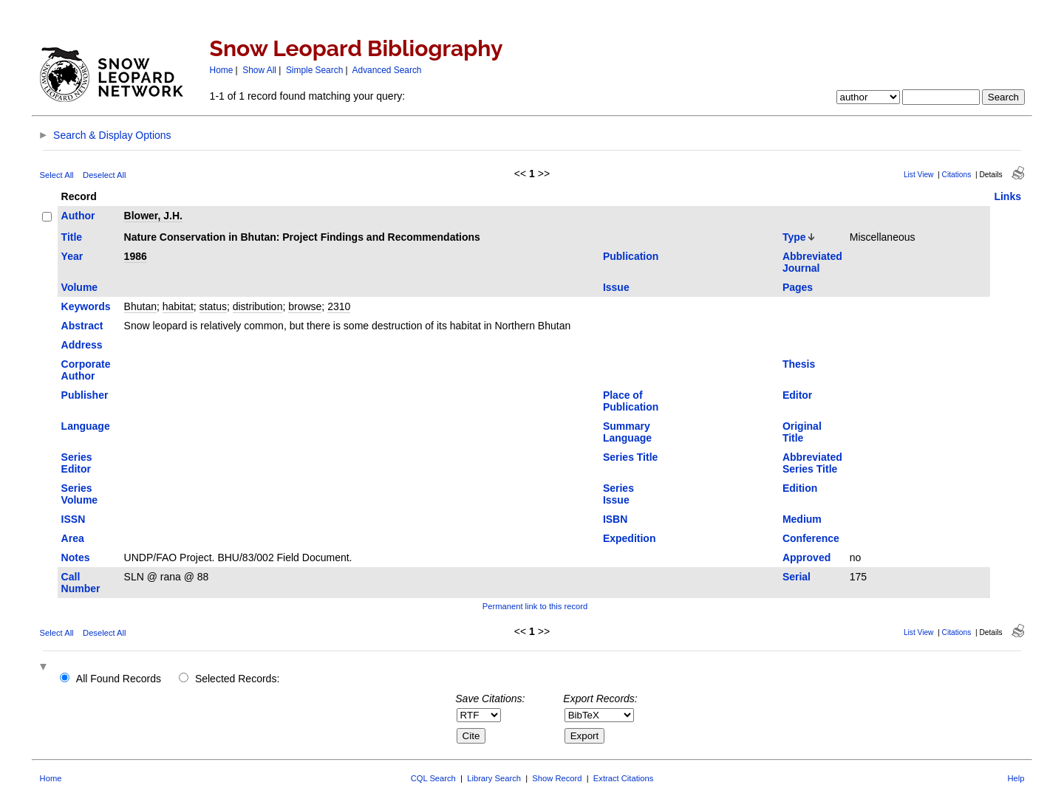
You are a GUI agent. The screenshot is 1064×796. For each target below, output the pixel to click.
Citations (957, 175)
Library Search (494, 778)
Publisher (85, 395)
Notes (75, 557)
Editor (797, 395)
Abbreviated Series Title (812, 463)
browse (304, 306)
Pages (797, 287)
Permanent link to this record (534, 606)
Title (72, 237)
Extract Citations (623, 778)
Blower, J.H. (153, 216)
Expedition (629, 538)
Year (72, 256)
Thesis (798, 364)
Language (85, 426)
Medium (802, 519)
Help (1015, 778)
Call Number (80, 582)
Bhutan (140, 306)
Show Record (557, 778)
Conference (810, 538)
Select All (57, 175)
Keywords (86, 306)
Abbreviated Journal (812, 262)
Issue (616, 287)
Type (794, 237)
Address (82, 345)
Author (78, 216)
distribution (258, 306)
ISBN (615, 519)
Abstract (82, 326)
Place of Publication (630, 401)
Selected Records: (237, 679)
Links (1007, 196)
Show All (259, 70)
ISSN (73, 519)
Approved (806, 557)
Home (221, 70)
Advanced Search (387, 70)
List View (919, 175)
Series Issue (618, 494)
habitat (178, 306)
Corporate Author (86, 370)
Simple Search (314, 70)
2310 (338, 306)
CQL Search (433, 778)
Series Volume (79, 494)
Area (72, 538)
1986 (135, 256)
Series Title (630, 457)
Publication (630, 256)
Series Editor (76, 463)
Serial (796, 577)
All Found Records (118, 679)
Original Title (802, 432)
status (213, 306)
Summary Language (627, 432)
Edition (799, 488)
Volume (79, 287)
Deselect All (104, 175)
